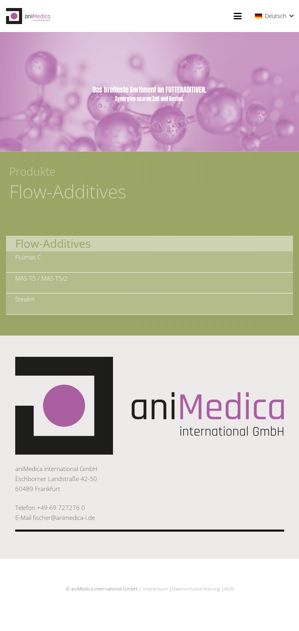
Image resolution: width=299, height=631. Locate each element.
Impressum (155, 588)
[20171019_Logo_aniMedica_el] (28, 16)
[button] (237, 16)
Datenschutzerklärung (196, 588)
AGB (229, 588)
